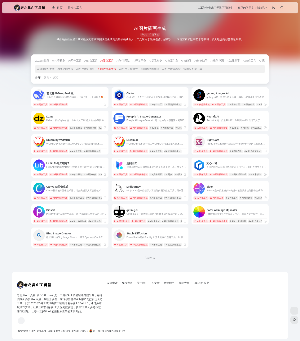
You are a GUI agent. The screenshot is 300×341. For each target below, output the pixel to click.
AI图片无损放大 (128, 69)
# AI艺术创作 (255, 174)
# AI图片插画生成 (172, 104)
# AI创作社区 (156, 104)
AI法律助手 (233, 60)
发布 (46, 77)
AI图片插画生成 (107, 69)
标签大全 (184, 282)
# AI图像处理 (246, 198)
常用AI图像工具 (192, 69)
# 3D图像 (154, 128)
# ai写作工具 (232, 198)
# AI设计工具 (257, 128)
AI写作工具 (74, 60)
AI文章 (156, 282)
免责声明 (127, 282)
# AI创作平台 (76, 174)
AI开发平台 (139, 60)
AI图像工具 (107, 60)
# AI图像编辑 (76, 128)
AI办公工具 (91, 60)
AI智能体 (186, 60)
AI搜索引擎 (171, 60)
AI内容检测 (58, 60)
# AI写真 (168, 174)
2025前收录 (42, 60)
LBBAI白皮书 (201, 282)
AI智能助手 (201, 60)
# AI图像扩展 (234, 104)
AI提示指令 (155, 60)
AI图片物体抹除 (150, 69)
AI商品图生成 (65, 69)
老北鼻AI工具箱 (45, 331)
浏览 (55, 77)
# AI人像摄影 (156, 174)
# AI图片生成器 (96, 221)
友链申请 (112, 282)
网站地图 (169, 282)
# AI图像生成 (248, 104)
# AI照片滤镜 (90, 128)
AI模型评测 (217, 60)
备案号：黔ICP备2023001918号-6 (70, 331)
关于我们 (142, 282)
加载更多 (150, 257)
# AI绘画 (245, 128)
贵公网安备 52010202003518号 (107, 331)
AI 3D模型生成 (46, 69)
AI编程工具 (249, 60)
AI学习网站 (123, 60)
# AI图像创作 (236, 151)
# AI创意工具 (76, 151)
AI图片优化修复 (85, 69)
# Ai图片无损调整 (238, 221)
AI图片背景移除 (171, 69)
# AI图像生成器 (77, 198)
